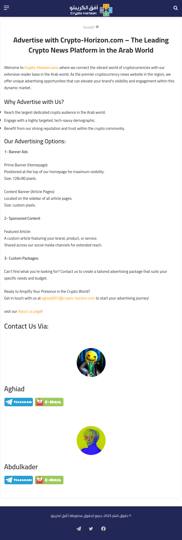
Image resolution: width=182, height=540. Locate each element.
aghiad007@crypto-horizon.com (68, 298)
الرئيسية (91, 27)
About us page (29, 311)
